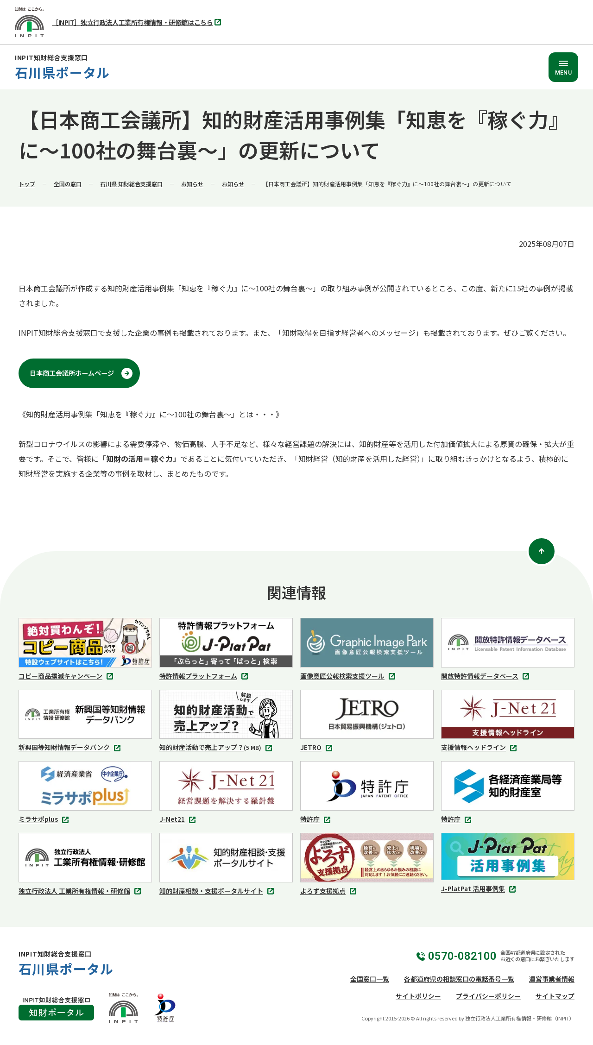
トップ (27, 184)
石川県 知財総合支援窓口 (131, 184)
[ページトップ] (541, 551)
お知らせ (192, 184)
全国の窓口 (68, 184)
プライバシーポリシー (488, 996)
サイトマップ (555, 996)
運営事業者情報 (551, 978)
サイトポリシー (418, 996)
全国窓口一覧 (369, 978)
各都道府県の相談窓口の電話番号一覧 (459, 978)
